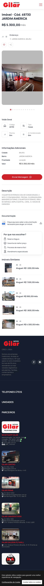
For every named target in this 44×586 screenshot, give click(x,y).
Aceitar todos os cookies (32, 582)
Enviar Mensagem (22, 177)
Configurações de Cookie (11, 582)
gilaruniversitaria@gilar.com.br (14, 520)
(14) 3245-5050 (8, 493)
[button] (10, 109)
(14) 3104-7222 (8, 467)
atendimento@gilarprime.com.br (15, 494)
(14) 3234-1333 (8, 519)
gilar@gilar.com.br (9, 468)
